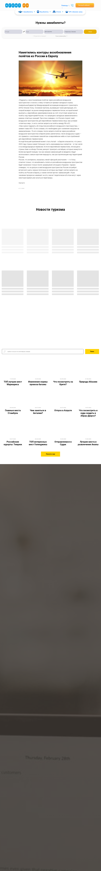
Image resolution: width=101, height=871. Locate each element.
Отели (58, 12)
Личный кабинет (84, 5)
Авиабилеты (28, 12)
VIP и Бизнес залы (75, 12)
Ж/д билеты (44, 12)
